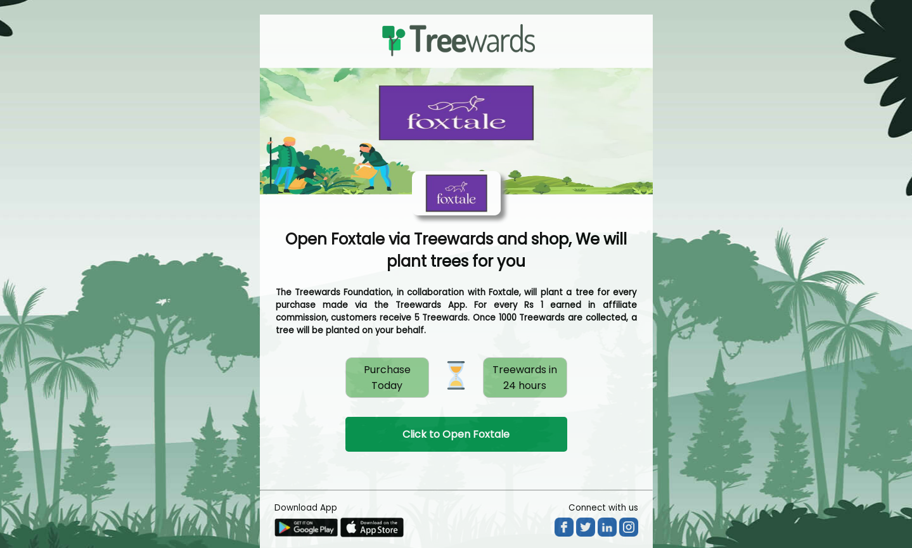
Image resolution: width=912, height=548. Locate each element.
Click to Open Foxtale (456, 434)
